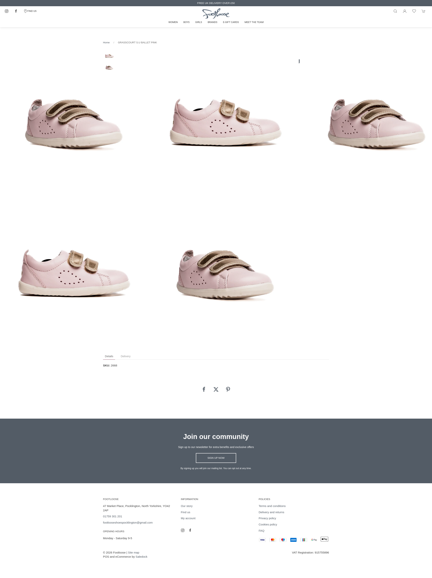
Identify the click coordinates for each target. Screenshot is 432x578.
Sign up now (216, 457)
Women (173, 22)
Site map (133, 552)
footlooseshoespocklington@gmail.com (128, 522)
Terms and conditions (272, 506)
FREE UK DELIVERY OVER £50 (216, 3)
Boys (186, 22)
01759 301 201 (112, 516)
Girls (198, 22)
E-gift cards (231, 22)
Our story (186, 506)
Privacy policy (267, 518)
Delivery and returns (271, 512)
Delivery (126, 356)
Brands (212, 22)
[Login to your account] (404, 11)
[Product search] (395, 11)
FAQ (261, 530)
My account (188, 518)
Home (106, 42)
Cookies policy (268, 524)
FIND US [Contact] (30, 11)
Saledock (141, 556)
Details (109, 356)
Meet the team (253, 22)
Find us (185, 512)
